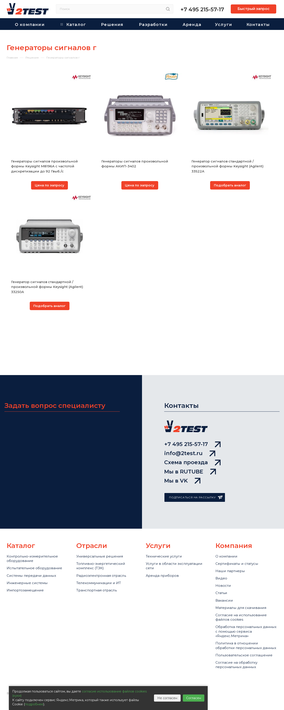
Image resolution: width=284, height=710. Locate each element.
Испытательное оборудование (23, 546)
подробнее (34, 704)
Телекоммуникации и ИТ (102, 561)
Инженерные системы (30, 567)
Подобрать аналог (230, 186)
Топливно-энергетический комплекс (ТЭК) (104, 540)
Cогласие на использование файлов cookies (244, 604)
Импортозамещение (28, 576)
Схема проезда (192, 428)
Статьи (222, 574)
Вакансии (225, 583)
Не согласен (167, 698)
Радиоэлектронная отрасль (105, 552)
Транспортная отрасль (100, 570)
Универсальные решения (103, 528)
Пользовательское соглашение (234, 660)
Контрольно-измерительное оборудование (36, 531)
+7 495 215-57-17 (202, 9)
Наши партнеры (232, 546)
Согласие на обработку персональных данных (239, 674)
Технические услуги (166, 528)
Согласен (193, 698)
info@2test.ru (189, 416)
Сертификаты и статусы (240, 537)
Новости (224, 565)
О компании (228, 528)
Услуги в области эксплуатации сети (165, 540)
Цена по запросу (50, 186)
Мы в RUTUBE (190, 440)
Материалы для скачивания (244, 592)
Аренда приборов (164, 552)
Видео (222, 556)
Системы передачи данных (35, 557)
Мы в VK (182, 452)
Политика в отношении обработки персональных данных (241, 642)
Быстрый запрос (253, 9)
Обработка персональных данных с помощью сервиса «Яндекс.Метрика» (244, 622)
